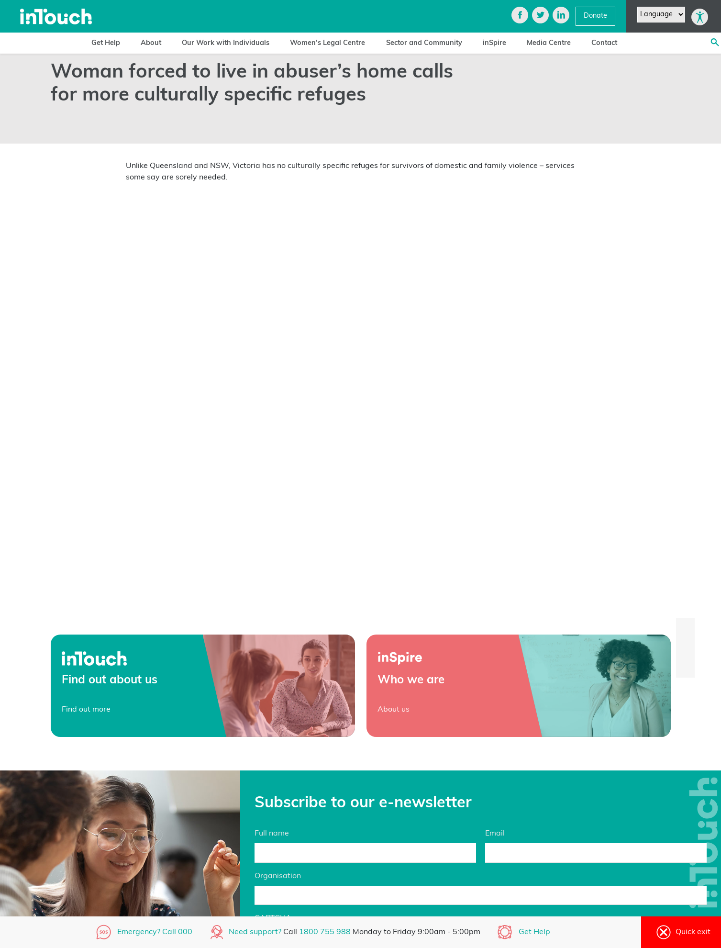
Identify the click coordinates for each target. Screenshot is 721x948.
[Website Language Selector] (661, 14)
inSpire (494, 43)
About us (393, 710)
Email (495, 833)
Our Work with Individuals (225, 43)
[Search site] (715, 43)
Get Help (105, 43)
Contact (604, 43)
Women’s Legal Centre (327, 43)
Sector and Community (424, 43)
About (151, 43)
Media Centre (549, 43)
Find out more (86, 710)
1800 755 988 (326, 932)
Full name (272, 833)
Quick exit (681, 932)
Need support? (255, 932)
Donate (595, 16)
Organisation (278, 876)
